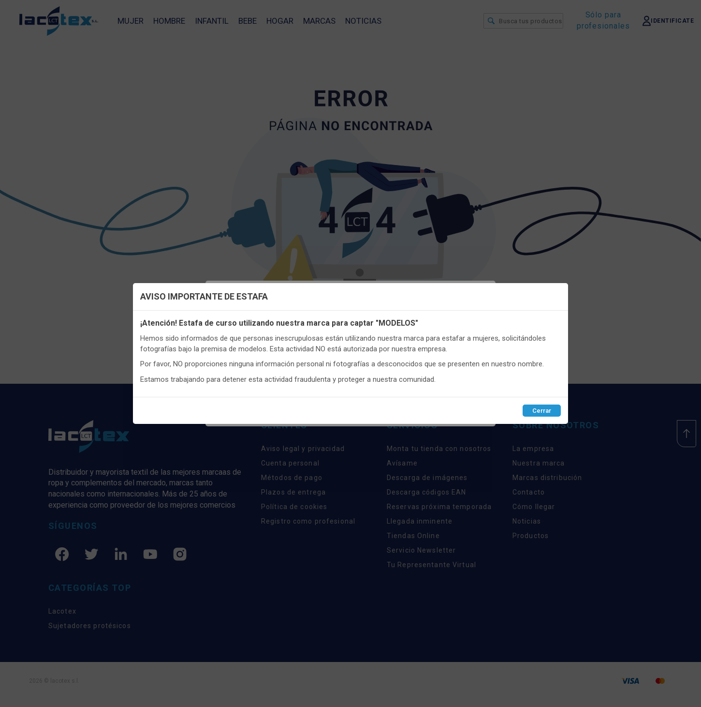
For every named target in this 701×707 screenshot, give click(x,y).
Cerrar (541, 410)
